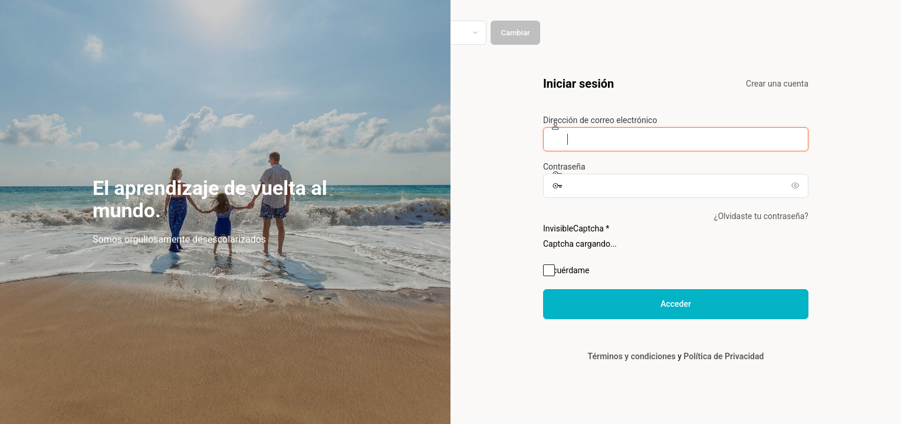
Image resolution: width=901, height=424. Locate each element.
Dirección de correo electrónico (600, 120)
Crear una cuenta (777, 83)
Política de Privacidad (723, 356)
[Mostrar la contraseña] (796, 185)
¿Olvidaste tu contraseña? (761, 216)
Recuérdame (566, 270)
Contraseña (564, 166)
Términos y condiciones (632, 356)
